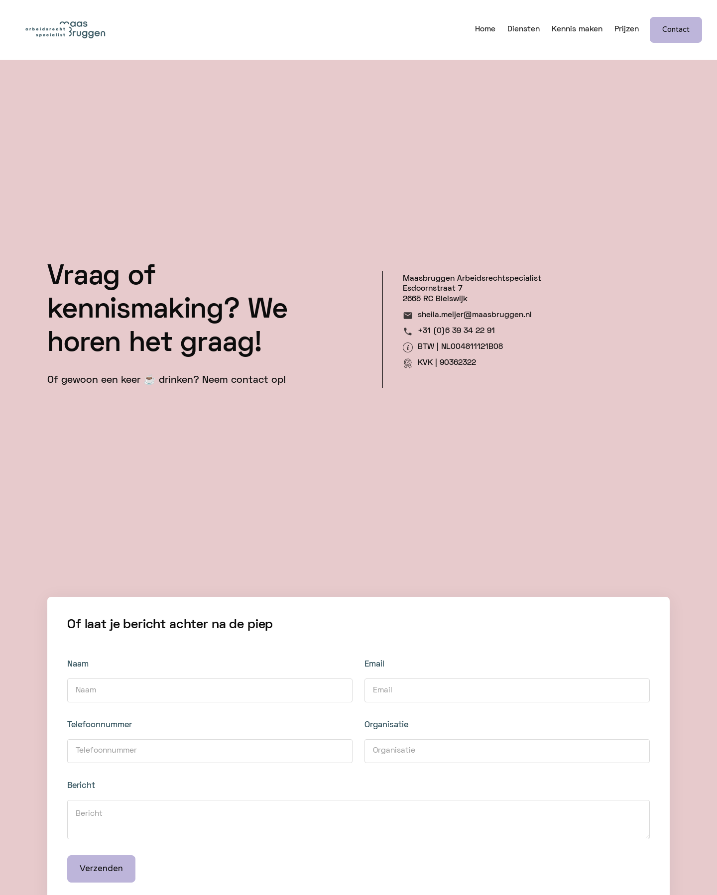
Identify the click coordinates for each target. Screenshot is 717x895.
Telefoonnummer (99, 725)
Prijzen (626, 29)
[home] (65, 29)
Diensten (523, 29)
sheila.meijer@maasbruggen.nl (475, 315)
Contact (676, 29)
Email (374, 665)
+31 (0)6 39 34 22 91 (456, 331)
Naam (78, 665)
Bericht (81, 786)
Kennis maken (577, 29)
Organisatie (386, 725)
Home (485, 29)
